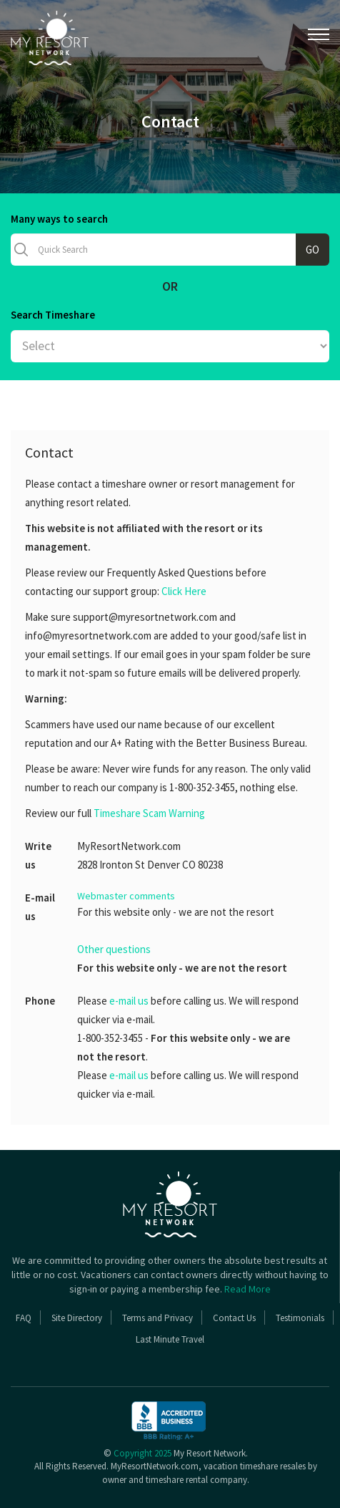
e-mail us (129, 1000)
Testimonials (300, 1318)
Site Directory (76, 1318)
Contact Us (234, 1318)
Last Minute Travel (170, 1339)
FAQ (23, 1318)
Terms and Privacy (157, 1318)
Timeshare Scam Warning (149, 813)
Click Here (183, 591)
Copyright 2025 (142, 1453)
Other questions (114, 949)
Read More (247, 1288)
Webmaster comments (126, 895)
